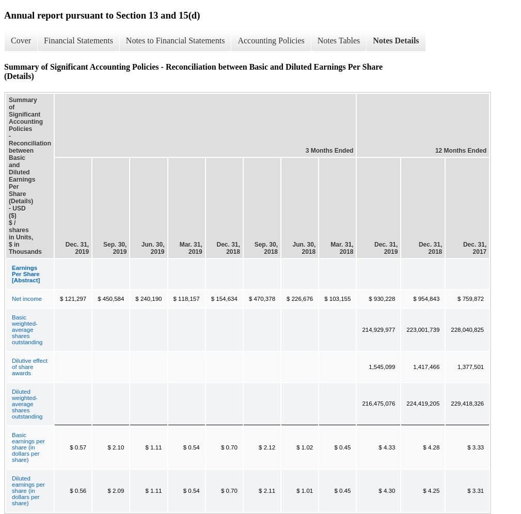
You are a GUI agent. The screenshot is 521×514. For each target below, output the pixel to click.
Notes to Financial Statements (175, 40)
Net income (27, 299)
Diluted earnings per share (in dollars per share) (28, 490)
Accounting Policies (271, 40)
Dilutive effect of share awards (30, 367)
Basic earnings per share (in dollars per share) (28, 447)
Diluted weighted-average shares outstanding (27, 404)
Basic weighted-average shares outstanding (27, 329)
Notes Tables (339, 40)
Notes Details (396, 40)
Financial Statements (78, 40)
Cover (21, 40)
